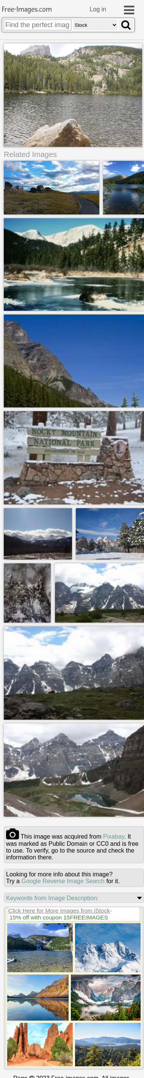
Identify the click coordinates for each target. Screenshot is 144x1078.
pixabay (113, 836)
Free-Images (27, 9)
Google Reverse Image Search (63, 881)
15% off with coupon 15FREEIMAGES (58, 917)
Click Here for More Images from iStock (59, 910)
